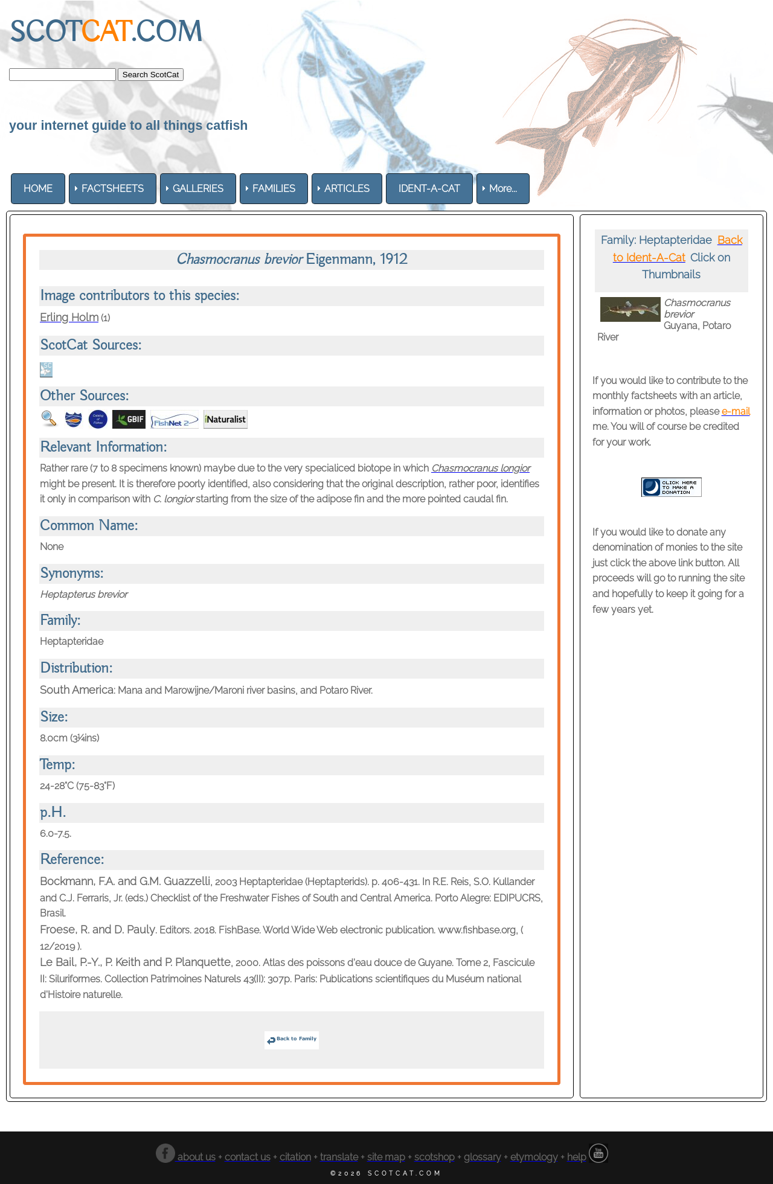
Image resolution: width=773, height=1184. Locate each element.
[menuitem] (38, 188)
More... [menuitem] (503, 188)
